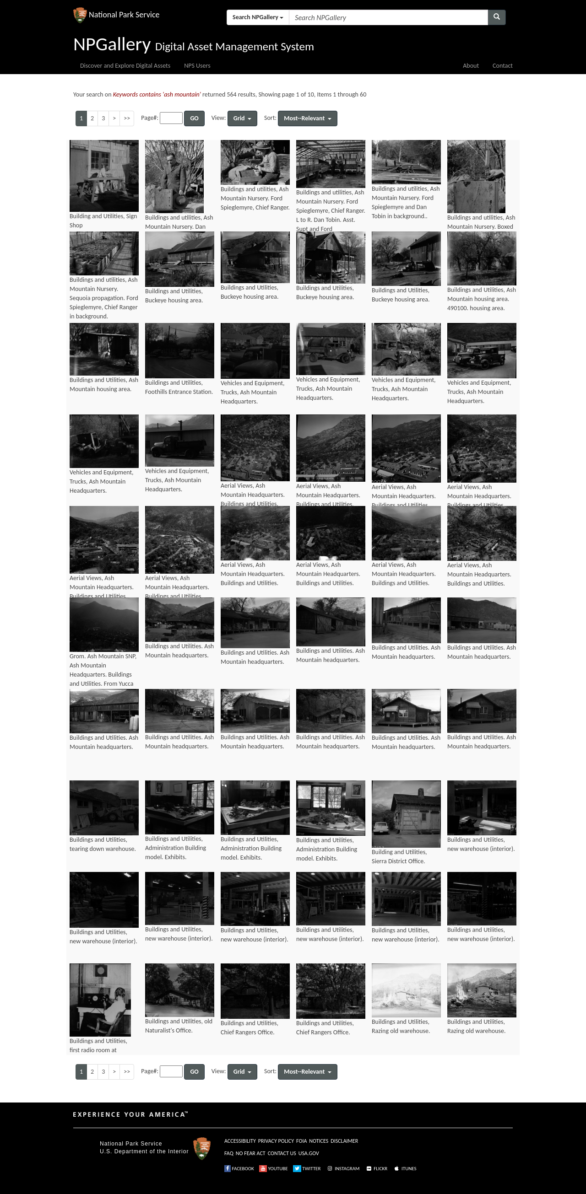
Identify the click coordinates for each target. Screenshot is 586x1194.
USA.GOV (308, 1153)
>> (127, 118)
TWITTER (307, 1169)
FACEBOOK (239, 1169)
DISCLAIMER (344, 1141)
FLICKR (376, 1169)
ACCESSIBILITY (240, 1141)
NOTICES (318, 1141)
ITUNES (405, 1169)
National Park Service (131, 1143)
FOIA (301, 1141)
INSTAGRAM (343, 1169)
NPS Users (197, 66)
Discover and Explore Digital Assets (125, 66)
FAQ (228, 1153)
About (471, 66)
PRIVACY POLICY (276, 1141)
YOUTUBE (273, 1169)
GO (194, 118)
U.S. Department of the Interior (144, 1151)
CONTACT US (282, 1153)
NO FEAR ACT (251, 1153)
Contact (503, 66)
